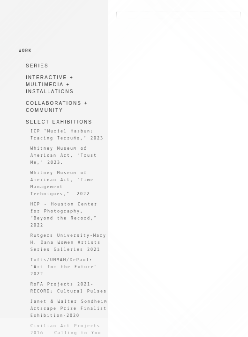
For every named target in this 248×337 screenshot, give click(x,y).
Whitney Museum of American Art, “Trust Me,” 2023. (63, 155)
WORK (25, 50)
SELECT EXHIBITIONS (59, 122)
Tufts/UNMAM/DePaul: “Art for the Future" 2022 (64, 267)
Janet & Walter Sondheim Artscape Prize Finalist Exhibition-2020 (68, 308)
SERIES (37, 65)
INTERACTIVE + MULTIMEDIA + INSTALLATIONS (50, 84)
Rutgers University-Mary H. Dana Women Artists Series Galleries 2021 (68, 242)
